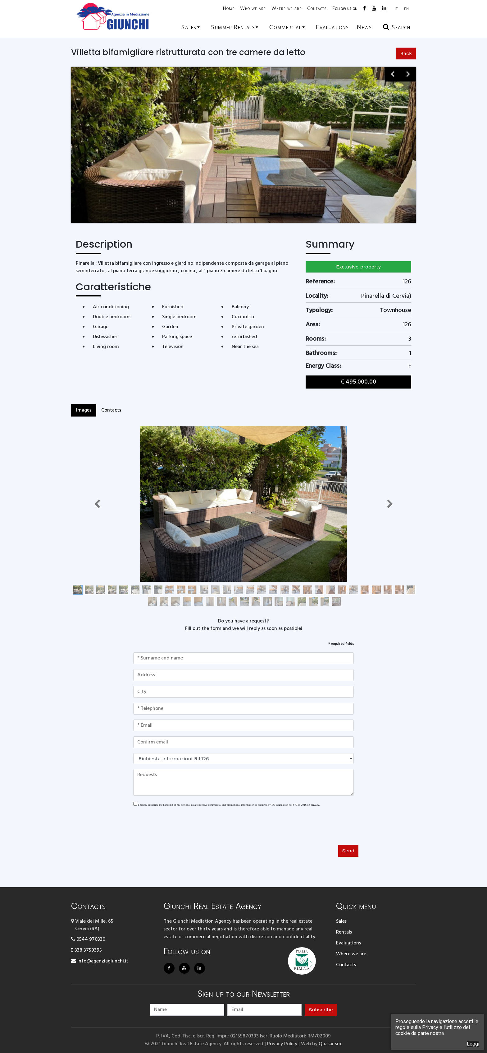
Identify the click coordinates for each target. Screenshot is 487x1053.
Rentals (344, 932)
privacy (315, 804)
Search (396, 27)
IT (396, 9)
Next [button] (408, 77)
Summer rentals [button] (233, 27)
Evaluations (348, 943)
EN (406, 9)
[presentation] (180, 828)
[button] (97, 504)
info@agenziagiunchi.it (99, 961)
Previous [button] (392, 77)
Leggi (473, 1044)
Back (406, 53)
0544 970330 (88, 939)
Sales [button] (188, 27)
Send (348, 851)
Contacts (317, 9)
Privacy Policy (282, 1044)
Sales (341, 921)
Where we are (286, 9)
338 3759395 (86, 950)
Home (228, 9)
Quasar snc (330, 1044)
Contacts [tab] (111, 410)
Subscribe (321, 1010)
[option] (308, 145)
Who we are (253, 9)
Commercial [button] (285, 27)
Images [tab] (83, 410)
